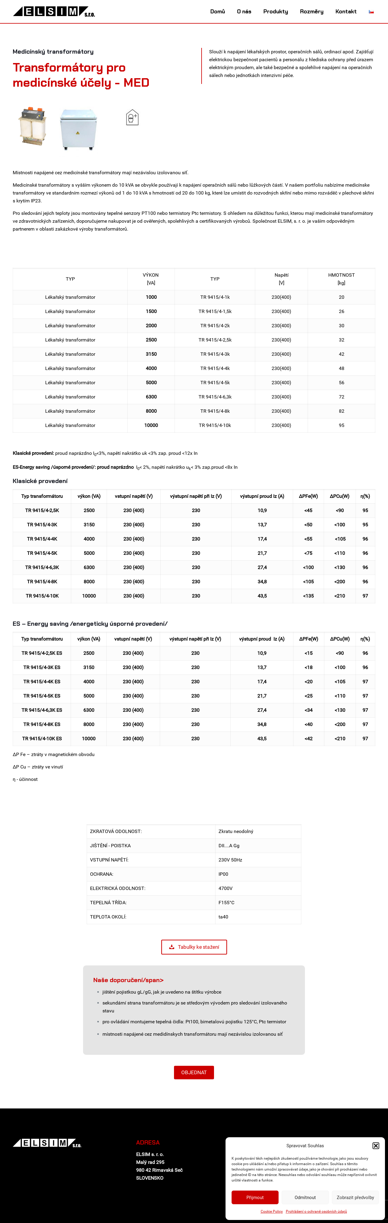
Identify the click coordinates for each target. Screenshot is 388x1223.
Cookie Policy (272, 1211)
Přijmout (255, 1197)
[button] (376, 1146)
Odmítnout (305, 1197)
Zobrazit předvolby (355, 1197)
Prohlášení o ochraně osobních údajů (316, 1211)
